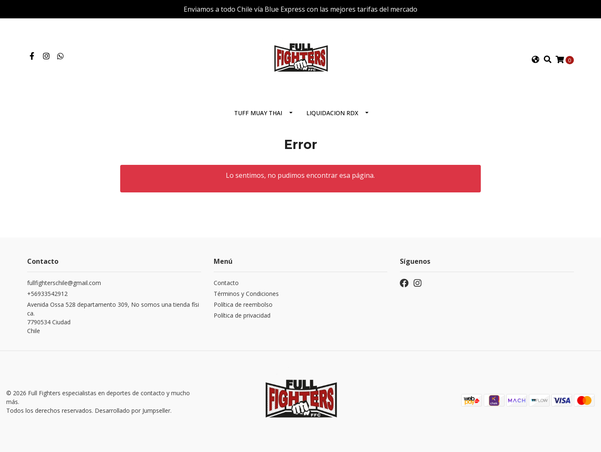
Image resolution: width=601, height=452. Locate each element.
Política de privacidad (242, 315)
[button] (535, 60)
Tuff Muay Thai (258, 113)
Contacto (226, 283)
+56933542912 (47, 294)
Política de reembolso (243, 304)
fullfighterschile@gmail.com (64, 283)
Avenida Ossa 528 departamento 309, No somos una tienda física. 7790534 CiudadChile (113, 317)
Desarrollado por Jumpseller (132, 410)
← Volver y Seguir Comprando (300, 208)
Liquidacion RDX (332, 113)
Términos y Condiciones (246, 294)
